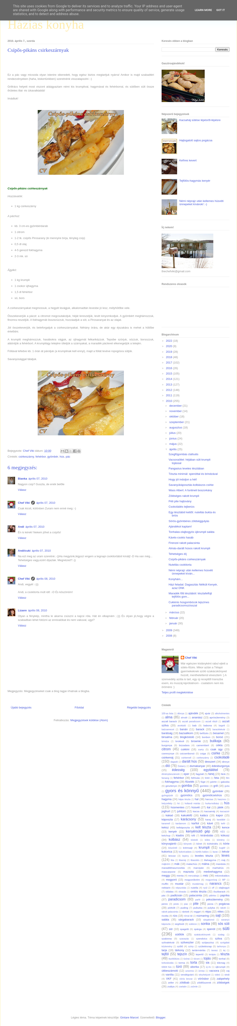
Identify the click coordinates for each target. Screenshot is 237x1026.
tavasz (214, 950)
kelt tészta (203, 827)
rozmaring (202, 915)
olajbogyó (224, 887)
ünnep (201, 971)
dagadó (174, 762)
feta (216, 777)
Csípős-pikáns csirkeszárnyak (187, 559)
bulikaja (215, 741)
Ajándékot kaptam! (180, 526)
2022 (169, 340)
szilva (218, 938)
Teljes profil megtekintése (177, 692)
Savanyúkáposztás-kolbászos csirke (191, 484)
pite (195, 903)
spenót (211, 929)
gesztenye (171, 785)
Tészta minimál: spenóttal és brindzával (193, 473)
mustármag (197, 884)
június (173, 438)
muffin (165, 883)
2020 (169, 346)
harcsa (209, 799)
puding (184, 907)
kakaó (169, 815)
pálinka (212, 895)
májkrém (166, 864)
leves (225, 855)
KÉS (222, 832)
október (174, 416)
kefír (223, 823)
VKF (169, 978)
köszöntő (172, 848)
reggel (197, 911)
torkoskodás (168, 963)
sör (171, 929)
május (173, 443)
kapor (219, 815)
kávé (210, 823)
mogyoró (171, 879)
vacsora (214, 970)
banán (184, 729)
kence (225, 827)
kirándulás (207, 835)
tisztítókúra (173, 959)
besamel (218, 733)
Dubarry (182, 766)
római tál (188, 916)
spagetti (184, 929)
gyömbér (52, 456)
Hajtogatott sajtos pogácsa (195, 140)
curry (201, 749)
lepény (185, 856)
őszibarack (220, 891)
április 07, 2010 (37, 478)
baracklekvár (219, 729)
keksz (165, 827)
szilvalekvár (168, 942)
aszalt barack (169, 721)
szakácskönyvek (202, 934)
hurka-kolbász (212, 803)
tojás (207, 958)
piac (186, 904)
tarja (164, 950)
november (175, 411)
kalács (204, 815)
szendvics (201, 938)
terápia (212, 954)
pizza (210, 903)
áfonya (180, 713)
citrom (166, 749)
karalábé (221, 819)
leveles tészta (204, 855)
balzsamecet (168, 729)
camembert (202, 745)
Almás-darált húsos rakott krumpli (189, 548)
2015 (169, 373)
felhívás (195, 777)
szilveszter (187, 942)
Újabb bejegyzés (21, 707)
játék (220, 807)
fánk (223, 774)
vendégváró (187, 974)
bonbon (206, 737)
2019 (169, 351)
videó (217, 975)
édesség (178, 770)
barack (200, 729)
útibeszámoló (170, 970)
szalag (221, 934)
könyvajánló (169, 843)
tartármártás (199, 950)
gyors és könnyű (182, 790)
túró (179, 966)
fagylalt (200, 774)
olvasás (182, 892)
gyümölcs (186, 795)
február (174, 618)
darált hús (189, 761)
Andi (21, 526)
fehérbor (41, 456)
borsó (219, 737)
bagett (222, 725)
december (175, 405)
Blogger (160, 1017)
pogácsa (224, 903)
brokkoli (179, 741)
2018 (169, 357)
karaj (208, 819)
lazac (215, 852)
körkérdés (212, 843)
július (172, 432)
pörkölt (171, 907)
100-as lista (167, 713)
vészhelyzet (204, 975)
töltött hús (167, 967)
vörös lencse (185, 979)
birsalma (167, 737)
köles (207, 840)
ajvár (207, 713)
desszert (210, 761)
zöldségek (223, 982)
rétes (220, 911)
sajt (218, 915)
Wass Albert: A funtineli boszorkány (190, 490)
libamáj (182, 860)
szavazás (184, 939)
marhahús (218, 867)
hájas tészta (184, 799)
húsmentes (177, 807)
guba (227, 786)
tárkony (179, 950)
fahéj (211, 774)
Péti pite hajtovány (179, 501)
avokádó (182, 725)
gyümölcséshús (212, 795)
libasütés (195, 860)
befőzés (204, 733)
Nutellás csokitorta (179, 564)
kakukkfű (186, 815)
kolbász (174, 839)
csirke (215, 753)
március (174, 612)
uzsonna (189, 971)
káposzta (167, 819)
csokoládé (221, 757)
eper (186, 774)
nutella (194, 887)
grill (216, 785)
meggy (166, 875)
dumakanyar (197, 766)
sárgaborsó (208, 920)
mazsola (188, 871)
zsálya (171, 986)
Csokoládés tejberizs (181, 506)
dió (167, 766)
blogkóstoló (187, 737)
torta (193, 962)
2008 (169, 635)
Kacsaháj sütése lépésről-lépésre (200, 120)
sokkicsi (193, 924)
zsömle (194, 986)
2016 (169, 368)
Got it (220, 10)
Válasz (22, 489)
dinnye (225, 761)
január (173, 623)
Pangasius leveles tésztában (186, 468)
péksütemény (214, 899)
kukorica (167, 851)
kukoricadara (185, 852)
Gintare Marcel (129, 1017)
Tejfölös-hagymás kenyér (194, 180)
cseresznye (168, 753)
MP (224, 880)
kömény (221, 840)
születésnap (205, 946)
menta (180, 875)
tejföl (165, 954)
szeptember (177, 422)
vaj (227, 970)
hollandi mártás (192, 803)
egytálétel (211, 770)
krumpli (204, 847)
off (213, 888)
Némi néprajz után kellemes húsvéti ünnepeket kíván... (190, 572)
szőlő (180, 946)
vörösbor (203, 978)
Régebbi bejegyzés (139, 707)
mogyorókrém (192, 879)
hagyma (167, 799)
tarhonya (221, 946)
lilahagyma (210, 860)
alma (169, 717)
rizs (175, 915)
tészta (224, 954)
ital (208, 807)
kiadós (180, 835)
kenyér (172, 831)
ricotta (165, 915)
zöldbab (184, 982)
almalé (184, 717)
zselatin (183, 986)
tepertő (199, 954)
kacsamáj (209, 811)
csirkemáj (167, 757)
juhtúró (181, 811)
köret (199, 843)
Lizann (22, 610)
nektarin (166, 887)
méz (205, 875)
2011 (169, 395)
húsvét (196, 807)
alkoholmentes (222, 713)
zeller (171, 982)
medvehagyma (213, 871)
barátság (167, 733)
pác (68, 456)
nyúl (205, 888)
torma (182, 962)
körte (226, 843)
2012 (169, 390)
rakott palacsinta (170, 912)
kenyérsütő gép (198, 831)
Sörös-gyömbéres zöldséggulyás (188, 521)
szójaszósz (208, 942)
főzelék (189, 781)
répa (208, 911)
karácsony (188, 819)
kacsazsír (224, 811)
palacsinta (195, 895)
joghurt (166, 811)
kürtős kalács (202, 852)
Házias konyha (46, 24)
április (173, 449)
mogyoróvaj (211, 880)
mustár (179, 883)
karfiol (195, 823)
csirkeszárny (26, 456)
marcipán (198, 867)
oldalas (170, 891)
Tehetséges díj (177, 553)
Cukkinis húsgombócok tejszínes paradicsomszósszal (188, 604)
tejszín (182, 954)
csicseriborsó (187, 753)
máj (223, 860)
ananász (197, 717)
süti (226, 928)
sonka (205, 923)
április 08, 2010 (45, 578)
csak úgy (216, 749)
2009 (169, 630)
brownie (196, 741)
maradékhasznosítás (173, 867)
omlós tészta (198, 891)
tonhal (222, 958)
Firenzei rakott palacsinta (184, 542)
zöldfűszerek (204, 982)
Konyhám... (175, 579)
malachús (191, 863)
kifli (193, 835)
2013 (169, 384)
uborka (194, 966)
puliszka (197, 907)
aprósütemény (217, 717)
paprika (224, 895)
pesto (176, 904)
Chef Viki (24, 502)
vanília (169, 974)
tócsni (197, 959)
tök (207, 962)
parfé (197, 900)
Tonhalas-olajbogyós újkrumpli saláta (191, 531)
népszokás (181, 888)
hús (62, 456)
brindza (165, 741)
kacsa (196, 811)
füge (203, 781)
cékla (219, 745)
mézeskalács (222, 875)
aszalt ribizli (211, 721)
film (227, 778)
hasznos (222, 799)
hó (178, 803)
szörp (190, 946)
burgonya (167, 745)
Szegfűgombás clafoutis (183, 454)
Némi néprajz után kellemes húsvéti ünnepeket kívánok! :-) (201, 202)
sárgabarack (186, 919)
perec (165, 903)
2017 (169, 362)
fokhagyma (172, 781)
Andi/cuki (24, 550)
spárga (198, 929)
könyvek (188, 844)
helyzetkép (167, 803)
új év (208, 967)
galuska (225, 781)
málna (205, 863)
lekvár (225, 851)
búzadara (184, 745)
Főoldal (79, 707)
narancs (215, 883)
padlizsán (176, 895)
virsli (227, 974)
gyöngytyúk (167, 795)
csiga (203, 753)
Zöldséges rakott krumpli (183, 495)
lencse (172, 855)
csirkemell (186, 758)
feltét (207, 778)
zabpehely (223, 978)
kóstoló (194, 840)
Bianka (22, 478)
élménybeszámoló (171, 774)
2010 (169, 401)
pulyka (211, 907)
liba (172, 860)
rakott (223, 908)
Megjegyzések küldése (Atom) (89, 720)
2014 (169, 379)
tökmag (221, 962)
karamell (166, 823)
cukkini (185, 749)
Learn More (203, 10)
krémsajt (187, 847)
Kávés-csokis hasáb (180, 537)
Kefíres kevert (187, 160)
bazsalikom (186, 733)
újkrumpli (220, 966)
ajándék (193, 713)
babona (207, 725)
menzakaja (193, 876)
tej (224, 950)
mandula (221, 863)
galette (213, 782)
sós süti (223, 923)
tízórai (187, 959)
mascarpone (168, 871)
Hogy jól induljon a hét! (182, 479)
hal (196, 799)
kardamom (181, 823)
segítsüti (179, 923)
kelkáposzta (183, 827)
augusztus (176, 427)
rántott (185, 911)
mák (177, 863)
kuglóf (222, 848)
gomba (187, 785)
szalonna (167, 938)
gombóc (204, 785)
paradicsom (177, 899)
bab (194, 725)
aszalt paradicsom (191, 721)
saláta (165, 919)
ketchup (166, 835)
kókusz (225, 835)
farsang (165, 778)
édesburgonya (220, 766)
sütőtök (179, 934)
